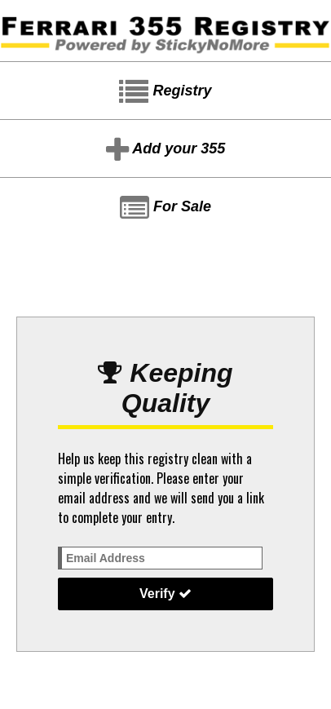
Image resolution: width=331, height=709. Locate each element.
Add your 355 (165, 150)
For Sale (165, 208)
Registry (165, 92)
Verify (165, 593)
